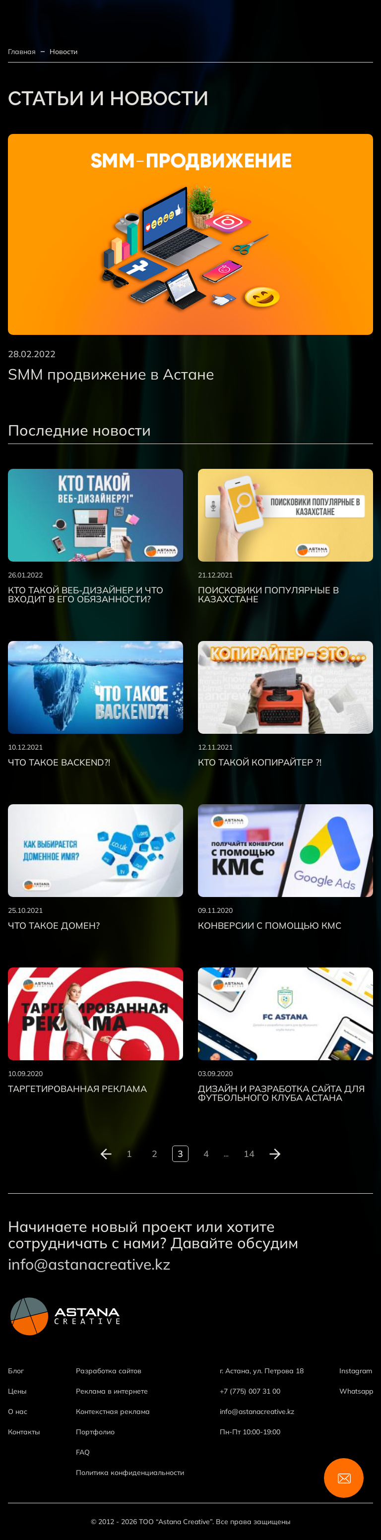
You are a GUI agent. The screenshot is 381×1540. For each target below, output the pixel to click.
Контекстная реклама (113, 1411)
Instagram (355, 1370)
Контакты (24, 1431)
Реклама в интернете (112, 1391)
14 (249, 1153)
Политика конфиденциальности (130, 1472)
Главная (22, 51)
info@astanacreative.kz (89, 1264)
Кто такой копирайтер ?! (259, 762)
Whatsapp (356, 1391)
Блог (16, 1370)
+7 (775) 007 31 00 (250, 1391)
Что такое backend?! (59, 762)
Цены (17, 1391)
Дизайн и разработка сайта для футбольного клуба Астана (281, 1093)
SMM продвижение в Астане (111, 374)
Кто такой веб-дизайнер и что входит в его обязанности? (85, 595)
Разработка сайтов (108, 1370)
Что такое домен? (54, 925)
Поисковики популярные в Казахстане (268, 595)
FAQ (83, 1452)
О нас (17, 1411)
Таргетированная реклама (77, 1089)
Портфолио (95, 1431)
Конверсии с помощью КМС (269, 925)
